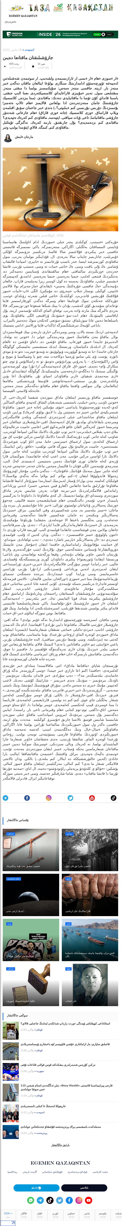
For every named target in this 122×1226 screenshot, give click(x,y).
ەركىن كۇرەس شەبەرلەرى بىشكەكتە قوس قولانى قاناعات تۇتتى (58, 1065)
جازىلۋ (36, 1188)
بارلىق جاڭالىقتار (60, 1145)
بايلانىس (84, 1187)
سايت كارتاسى (100, 1172)
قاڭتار (24, 1215)
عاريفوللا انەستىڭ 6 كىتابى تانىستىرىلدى (43, 1106)
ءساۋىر (71, 1215)
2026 (8, 1215)
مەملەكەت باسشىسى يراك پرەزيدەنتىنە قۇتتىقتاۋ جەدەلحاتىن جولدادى (61, 1127)
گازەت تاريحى (29, 1172)
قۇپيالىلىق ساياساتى (52, 1172)
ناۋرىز (55, 1215)
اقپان (40, 1215)
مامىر (87, 1215)
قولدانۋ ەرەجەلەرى (77, 1172)
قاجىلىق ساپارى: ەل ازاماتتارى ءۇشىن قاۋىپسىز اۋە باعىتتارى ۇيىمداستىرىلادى (65, 1044)
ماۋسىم (103, 1215)
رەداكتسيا (12, 1172)
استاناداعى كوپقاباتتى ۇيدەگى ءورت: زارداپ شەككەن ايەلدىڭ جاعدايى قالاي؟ (65, 1024)
